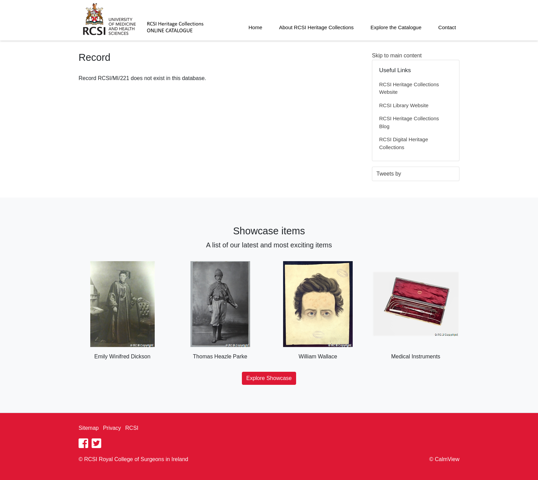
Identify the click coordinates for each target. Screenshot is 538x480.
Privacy (112, 428)
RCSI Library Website (404, 105)
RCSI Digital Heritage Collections (403, 143)
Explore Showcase (269, 378)
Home (255, 27)
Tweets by (388, 174)
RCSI (131, 428)
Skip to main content (397, 55)
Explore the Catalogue (396, 27)
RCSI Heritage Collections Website (409, 88)
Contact (447, 27)
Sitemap (89, 428)
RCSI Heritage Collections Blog (409, 122)
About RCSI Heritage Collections (316, 27)
